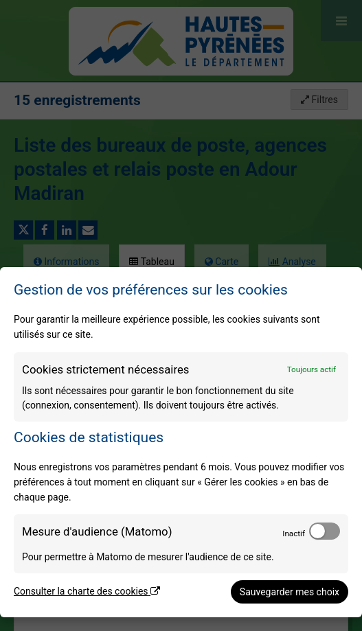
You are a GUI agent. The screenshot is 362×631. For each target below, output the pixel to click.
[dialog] (181, 442)
